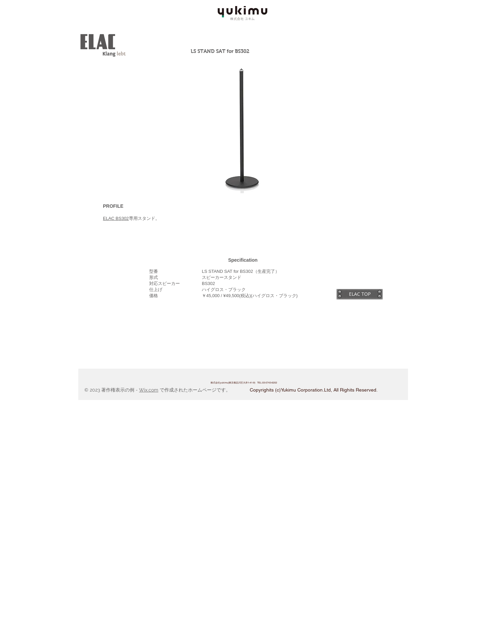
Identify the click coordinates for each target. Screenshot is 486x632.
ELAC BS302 (116, 218)
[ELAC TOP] (359, 294)
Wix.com (148, 390)
